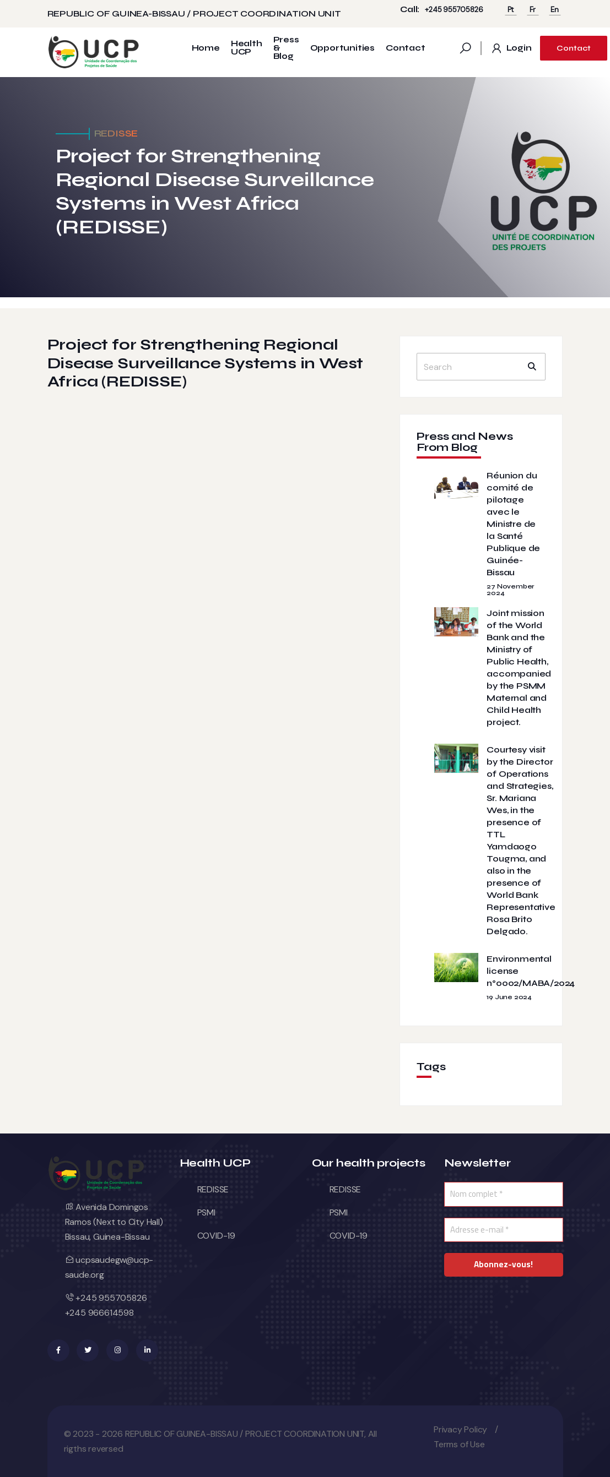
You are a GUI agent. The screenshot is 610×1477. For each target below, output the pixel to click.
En (554, 9)
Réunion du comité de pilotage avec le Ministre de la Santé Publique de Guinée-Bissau (513, 523)
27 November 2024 (511, 589)
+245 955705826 (454, 9)
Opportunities (342, 48)
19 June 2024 (509, 997)
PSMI (206, 1212)
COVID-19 (216, 1235)
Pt (511, 9)
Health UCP (246, 48)
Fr (533, 9)
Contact (405, 48)
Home (206, 48)
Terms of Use (459, 1444)
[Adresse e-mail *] (503, 1230)
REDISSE (213, 1189)
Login (511, 48)
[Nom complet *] (503, 1194)
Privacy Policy (460, 1429)
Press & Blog (286, 48)
